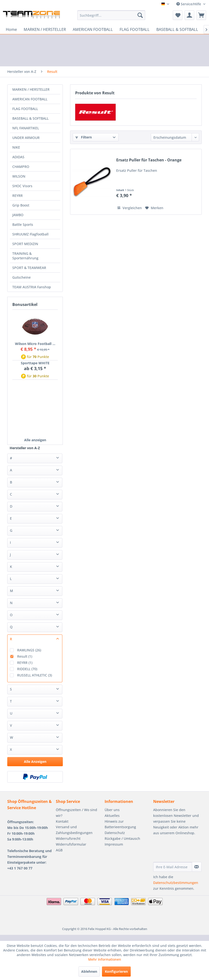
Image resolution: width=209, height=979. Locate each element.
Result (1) (24, 656)
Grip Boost (20, 205)
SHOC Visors (22, 186)
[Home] (11, 29)
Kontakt (62, 821)
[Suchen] (140, 15)
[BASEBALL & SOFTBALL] (177, 29)
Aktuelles (112, 815)
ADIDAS (18, 157)
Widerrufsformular (71, 844)
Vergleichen (129, 208)
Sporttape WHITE (35, 363)
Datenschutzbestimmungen (175, 882)
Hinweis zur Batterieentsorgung (120, 824)
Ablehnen (89, 971)
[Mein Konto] (189, 15)
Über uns (112, 809)
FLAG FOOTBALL (25, 108)
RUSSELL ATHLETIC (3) (34, 675)
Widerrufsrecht (68, 838)
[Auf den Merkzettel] (154, 208)
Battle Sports (22, 224)
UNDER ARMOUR (26, 137)
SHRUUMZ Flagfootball (30, 234)
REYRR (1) (24, 662)
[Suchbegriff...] (111, 15)
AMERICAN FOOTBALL (29, 99)
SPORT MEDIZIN (25, 243)
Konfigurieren (116, 971)
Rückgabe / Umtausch (122, 838)
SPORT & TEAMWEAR (29, 267)
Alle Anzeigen (35, 761)
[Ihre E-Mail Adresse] (172, 867)
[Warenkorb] (201, 15)
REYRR (17, 195)
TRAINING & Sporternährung (25, 255)
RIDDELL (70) (27, 669)
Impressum (114, 844)
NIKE (16, 147)
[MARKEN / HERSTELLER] (44, 29)
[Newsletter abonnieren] (197, 867)
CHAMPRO (20, 166)
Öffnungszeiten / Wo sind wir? (76, 812)
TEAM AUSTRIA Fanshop (31, 287)
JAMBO (17, 215)
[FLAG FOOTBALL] (134, 29)
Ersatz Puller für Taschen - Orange (148, 160)
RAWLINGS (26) (29, 650)
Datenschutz (115, 832)
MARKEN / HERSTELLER (31, 89)
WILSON (18, 176)
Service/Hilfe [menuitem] (189, 4)
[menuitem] (111, 15)
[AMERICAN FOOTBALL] (92, 29)
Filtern (83, 137)
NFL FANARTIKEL (25, 128)
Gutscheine (21, 277)
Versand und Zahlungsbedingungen (74, 830)
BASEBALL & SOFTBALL (30, 118)
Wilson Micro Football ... (35, 343)
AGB (59, 850)
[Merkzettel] (177, 15)
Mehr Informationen (104, 959)
